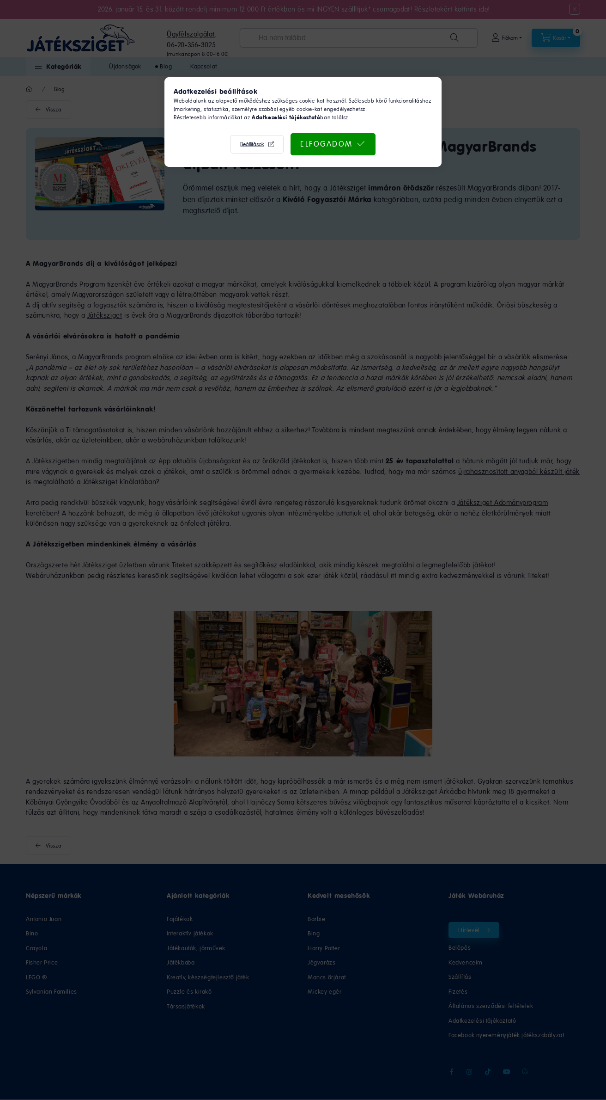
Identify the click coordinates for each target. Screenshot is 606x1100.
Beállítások (252, 144)
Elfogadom (326, 143)
